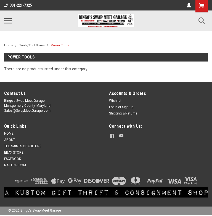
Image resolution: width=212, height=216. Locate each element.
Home (8, 45)
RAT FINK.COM (15, 165)
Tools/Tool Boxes (32, 45)
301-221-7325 (18, 5)
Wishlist (115, 101)
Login (113, 107)
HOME (9, 133)
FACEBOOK (12, 159)
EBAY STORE (13, 152)
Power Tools (60, 45)
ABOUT (9, 140)
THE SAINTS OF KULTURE (22, 146)
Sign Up (127, 107)
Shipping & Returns (123, 113)
